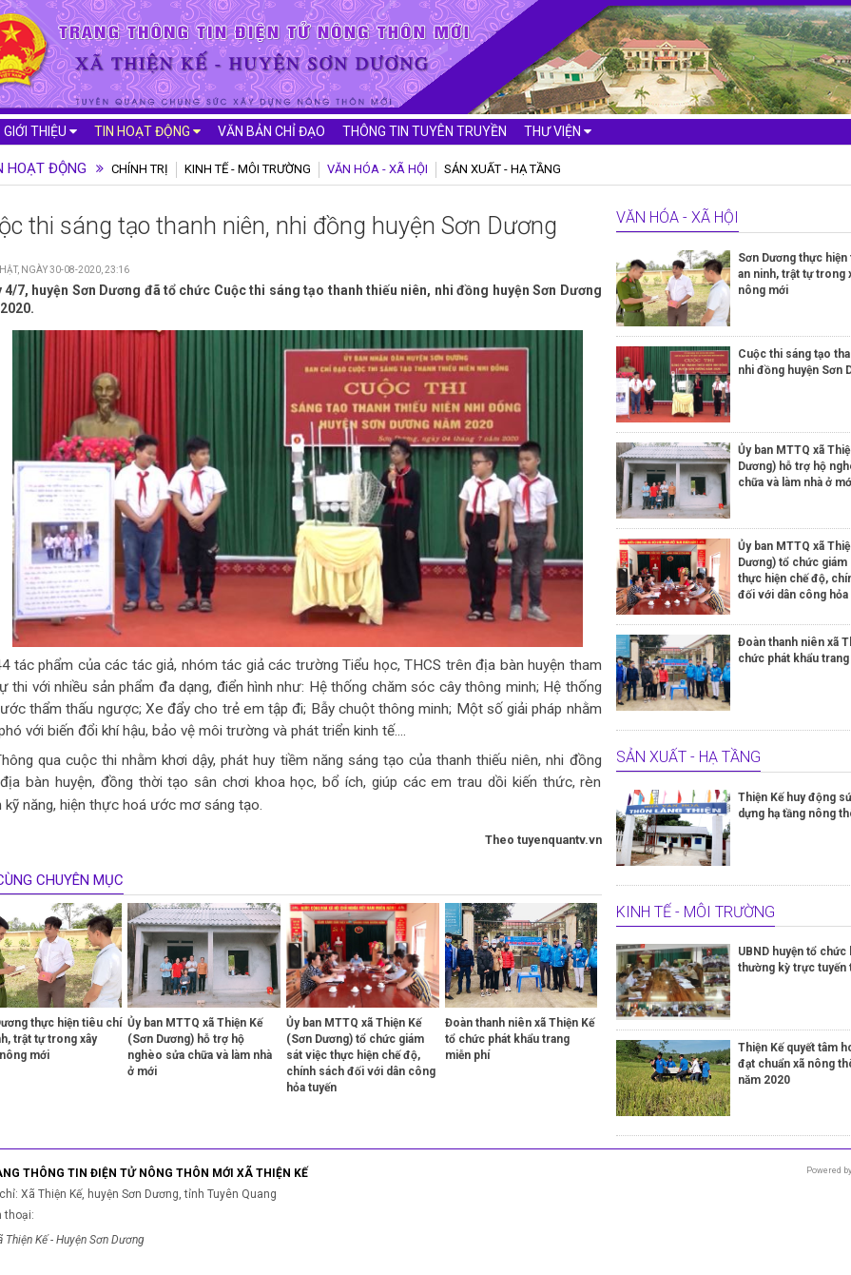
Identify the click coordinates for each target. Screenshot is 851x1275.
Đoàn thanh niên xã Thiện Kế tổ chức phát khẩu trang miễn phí (519, 1039)
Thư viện (557, 131)
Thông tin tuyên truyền (424, 131)
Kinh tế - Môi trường (247, 169)
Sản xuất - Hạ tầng (502, 169)
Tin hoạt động (147, 131)
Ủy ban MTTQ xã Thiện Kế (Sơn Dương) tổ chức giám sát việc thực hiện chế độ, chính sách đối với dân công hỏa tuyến (360, 1055)
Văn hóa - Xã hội (377, 169)
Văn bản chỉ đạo (271, 131)
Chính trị (139, 169)
